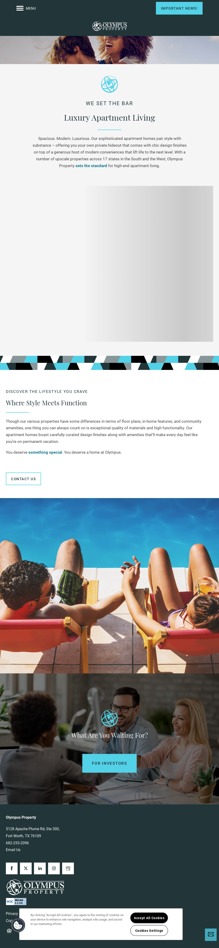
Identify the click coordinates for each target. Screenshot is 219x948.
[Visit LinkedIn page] (40, 868)
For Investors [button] (109, 763)
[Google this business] (68, 868)
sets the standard (91, 165)
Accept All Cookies (149, 918)
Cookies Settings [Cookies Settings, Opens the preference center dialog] (149, 930)
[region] (101, 924)
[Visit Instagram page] (54, 868)
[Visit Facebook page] (12, 868)
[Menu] (26, 8)
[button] (179, 8)
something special (45, 452)
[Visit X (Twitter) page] (26, 868)
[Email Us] (211, 934)
